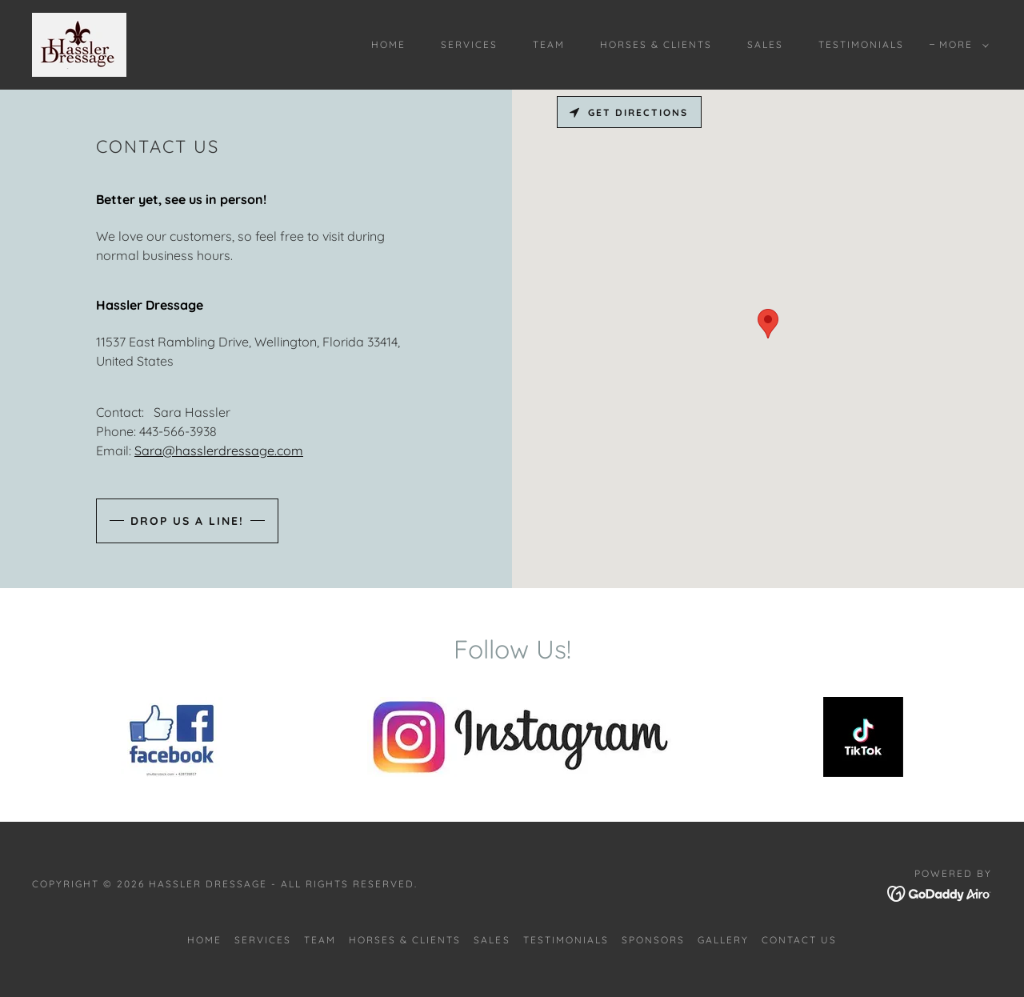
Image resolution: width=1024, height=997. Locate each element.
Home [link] (388, 44)
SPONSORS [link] (653, 940)
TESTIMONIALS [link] (861, 44)
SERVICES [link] (469, 44)
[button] (961, 44)
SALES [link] (765, 44)
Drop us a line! (187, 521)
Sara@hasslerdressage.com (218, 450)
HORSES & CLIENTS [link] (656, 44)
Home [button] (204, 940)
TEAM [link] (549, 44)
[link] (79, 43)
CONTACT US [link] (799, 940)
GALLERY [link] (723, 940)
